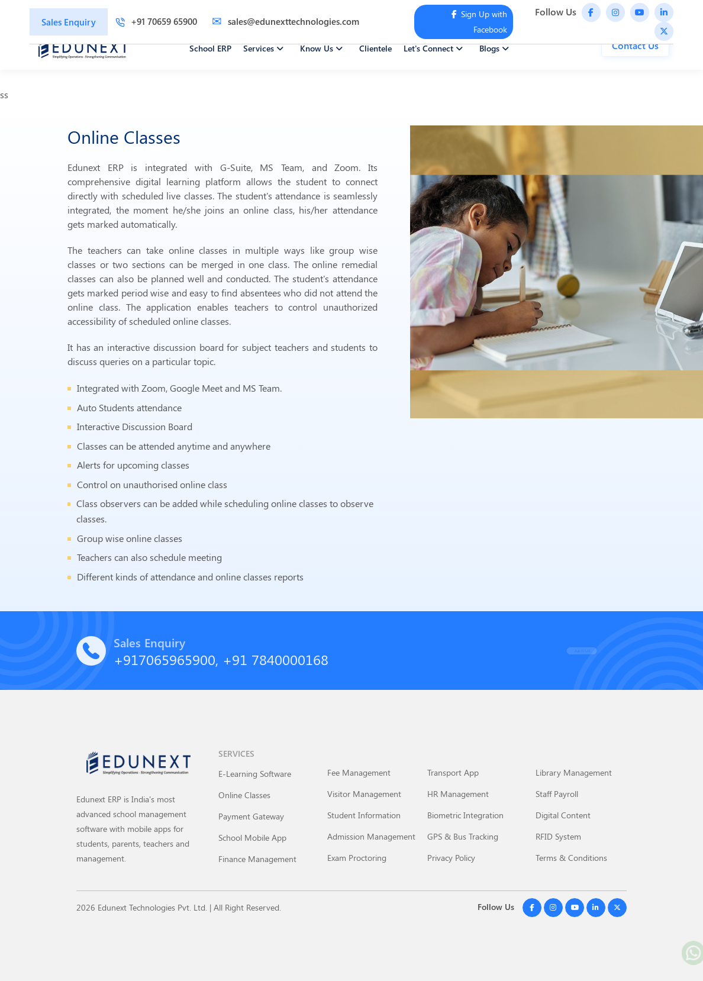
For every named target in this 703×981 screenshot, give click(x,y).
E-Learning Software (254, 773)
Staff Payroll (557, 793)
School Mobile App (252, 837)
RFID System (558, 836)
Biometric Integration (465, 815)
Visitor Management (364, 793)
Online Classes (244, 795)
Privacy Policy (451, 857)
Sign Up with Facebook (479, 21)
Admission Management (371, 836)
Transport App (453, 772)
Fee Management (359, 772)
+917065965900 (164, 659)
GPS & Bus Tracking (462, 836)
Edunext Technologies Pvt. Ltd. (152, 907)
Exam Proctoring (356, 857)
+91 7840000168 (275, 659)
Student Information (364, 815)
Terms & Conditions (571, 857)
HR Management (458, 793)
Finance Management (257, 858)
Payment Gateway (251, 816)
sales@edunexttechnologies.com (285, 21)
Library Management (574, 772)
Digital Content (563, 815)
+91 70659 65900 (156, 21)
